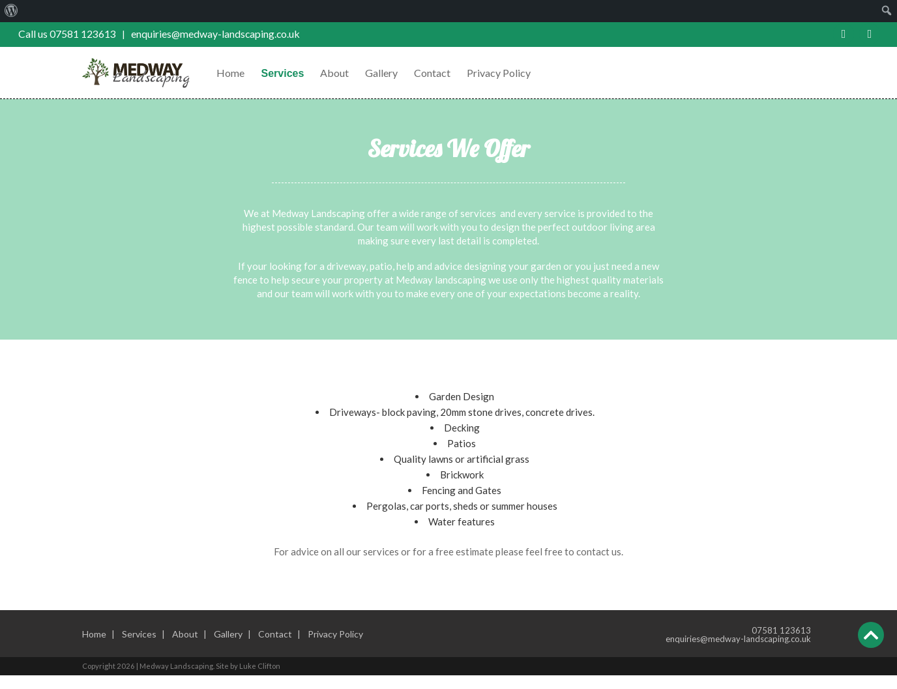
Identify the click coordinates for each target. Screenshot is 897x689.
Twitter (870, 34)
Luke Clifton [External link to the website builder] (267, 679)
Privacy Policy (506, 72)
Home (238, 72)
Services (290, 73)
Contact (440, 72)
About (342, 72)
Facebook (844, 34)
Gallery (389, 72)
